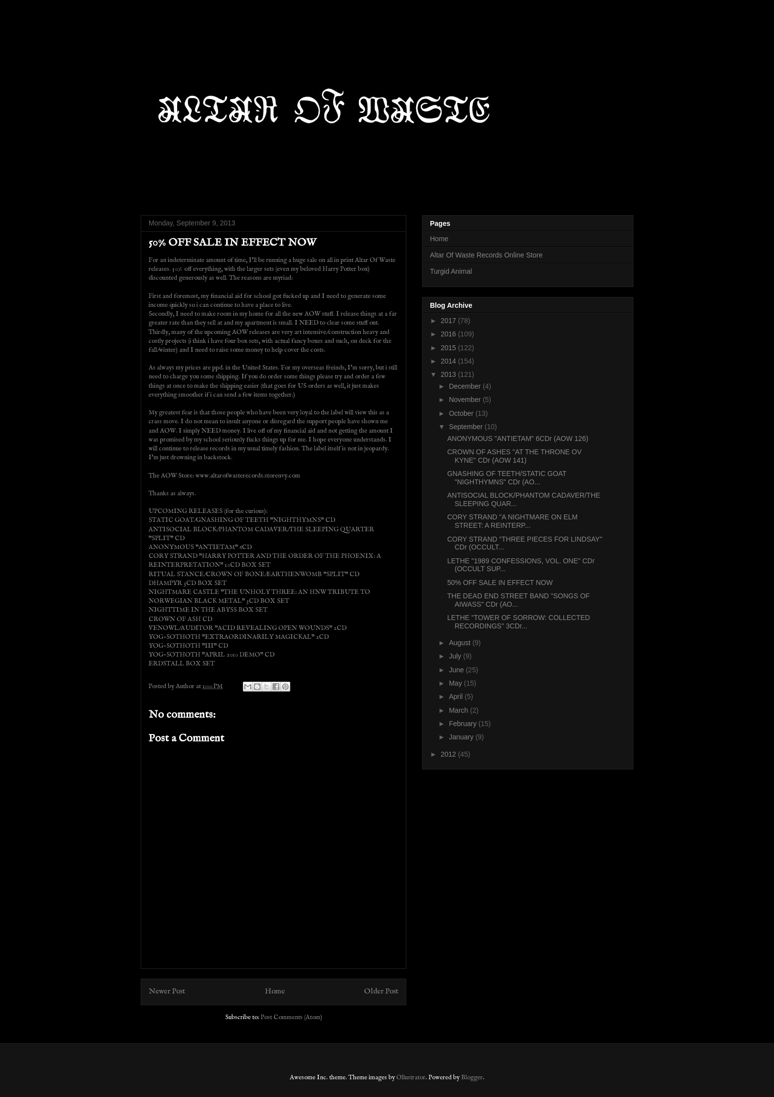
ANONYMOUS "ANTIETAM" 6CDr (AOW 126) (517, 438)
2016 (449, 334)
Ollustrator (411, 1077)
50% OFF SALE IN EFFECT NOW (500, 582)
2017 (449, 321)
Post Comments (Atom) (291, 1017)
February (463, 724)
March (459, 710)
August (460, 643)
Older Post (381, 991)
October (462, 413)
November (465, 399)
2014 (449, 361)
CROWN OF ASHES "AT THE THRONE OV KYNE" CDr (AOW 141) (514, 456)
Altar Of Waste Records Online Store (486, 255)
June (457, 670)
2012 (449, 754)
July (456, 656)
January (462, 737)
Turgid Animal (451, 271)
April (456, 696)
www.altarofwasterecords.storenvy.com (247, 476)
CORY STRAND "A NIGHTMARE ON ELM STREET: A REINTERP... (512, 521)
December (465, 386)
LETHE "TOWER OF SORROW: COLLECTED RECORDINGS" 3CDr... (518, 622)
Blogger (472, 1077)
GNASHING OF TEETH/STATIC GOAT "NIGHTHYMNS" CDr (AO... (506, 478)
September (466, 427)
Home (275, 991)
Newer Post (167, 991)
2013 (449, 374)
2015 (449, 348)
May (456, 683)
